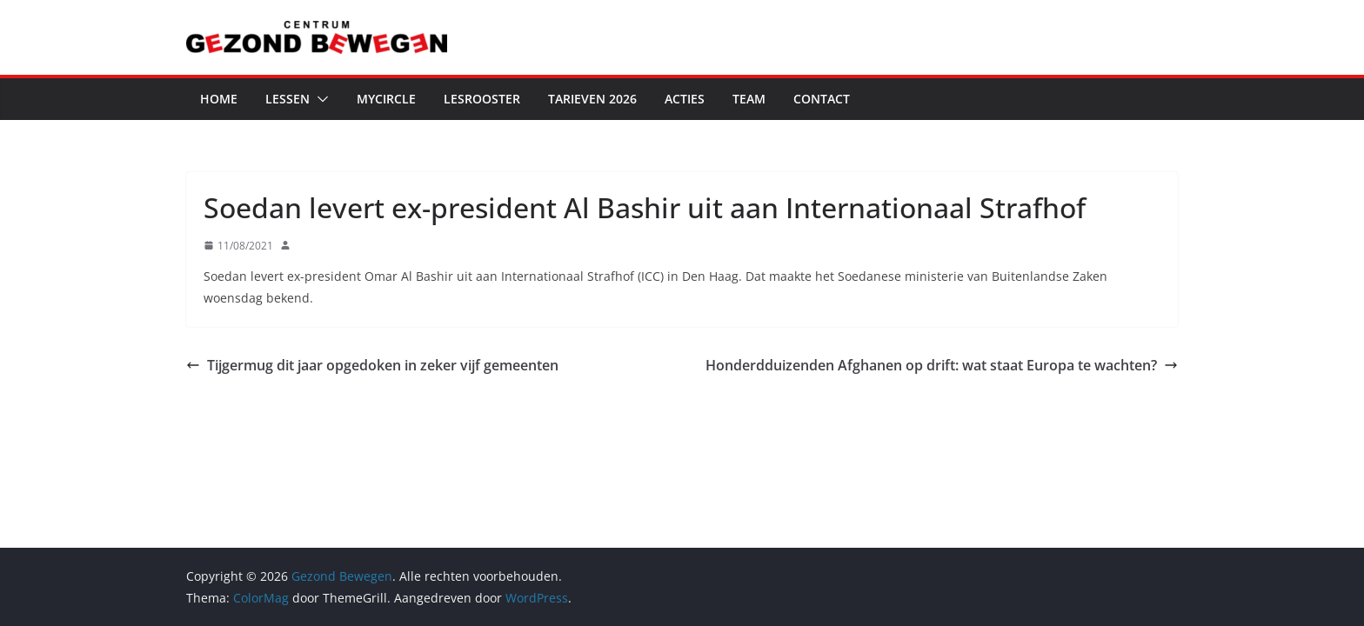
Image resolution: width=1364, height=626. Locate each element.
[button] (319, 99)
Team (749, 98)
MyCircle (386, 98)
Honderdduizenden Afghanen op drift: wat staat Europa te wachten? (941, 365)
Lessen (287, 98)
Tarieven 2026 (592, 98)
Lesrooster (482, 98)
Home (218, 98)
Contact (821, 98)
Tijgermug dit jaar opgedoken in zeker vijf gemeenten (372, 365)
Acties (685, 98)
